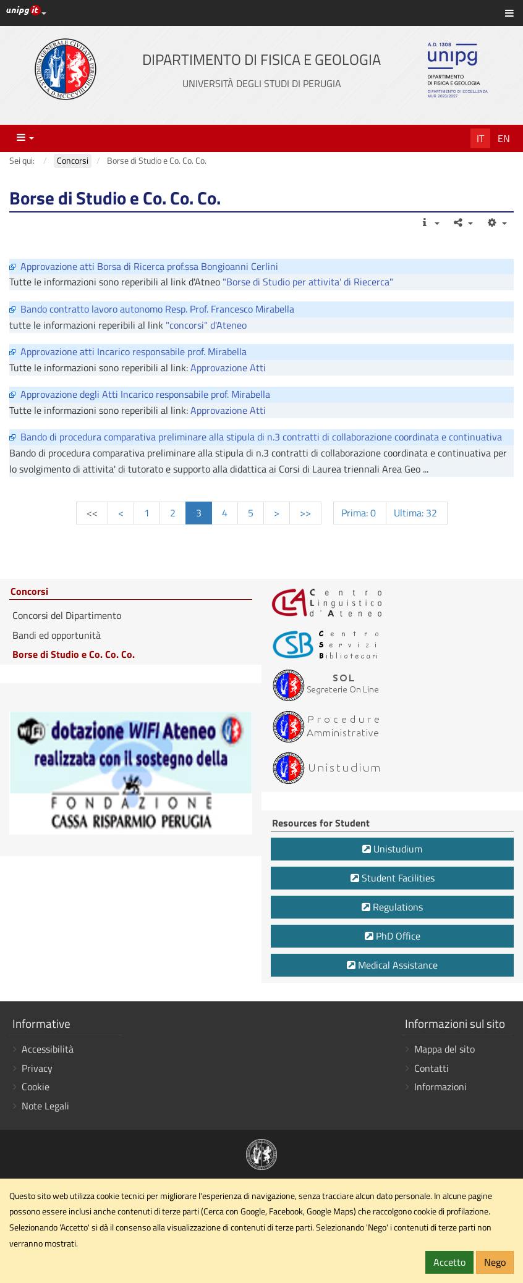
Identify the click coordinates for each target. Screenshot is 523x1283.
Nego (495, 1262)
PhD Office (392, 935)
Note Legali (45, 1105)
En (504, 138)
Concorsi (29, 591)
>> (305, 512)
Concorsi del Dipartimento (66, 615)
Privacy (37, 1068)
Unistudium (392, 848)
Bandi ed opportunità (56, 635)
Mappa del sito (444, 1048)
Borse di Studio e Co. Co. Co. (73, 654)
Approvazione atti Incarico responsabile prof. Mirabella (133, 351)
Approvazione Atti (228, 367)
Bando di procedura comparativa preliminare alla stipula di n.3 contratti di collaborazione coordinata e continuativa (261, 436)
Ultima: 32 (417, 512)
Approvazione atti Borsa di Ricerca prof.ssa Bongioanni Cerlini (149, 266)
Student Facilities (393, 877)
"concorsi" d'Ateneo (206, 325)
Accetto (449, 1262)
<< (92, 512)
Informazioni (440, 1086)
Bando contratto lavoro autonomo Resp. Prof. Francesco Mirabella (157, 308)
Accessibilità (48, 1048)
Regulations (392, 906)
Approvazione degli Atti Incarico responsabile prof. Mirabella (145, 394)
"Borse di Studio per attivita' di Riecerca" (308, 281)
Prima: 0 (359, 512)
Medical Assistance (392, 964)
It (480, 138)
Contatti (431, 1068)
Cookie (35, 1086)
